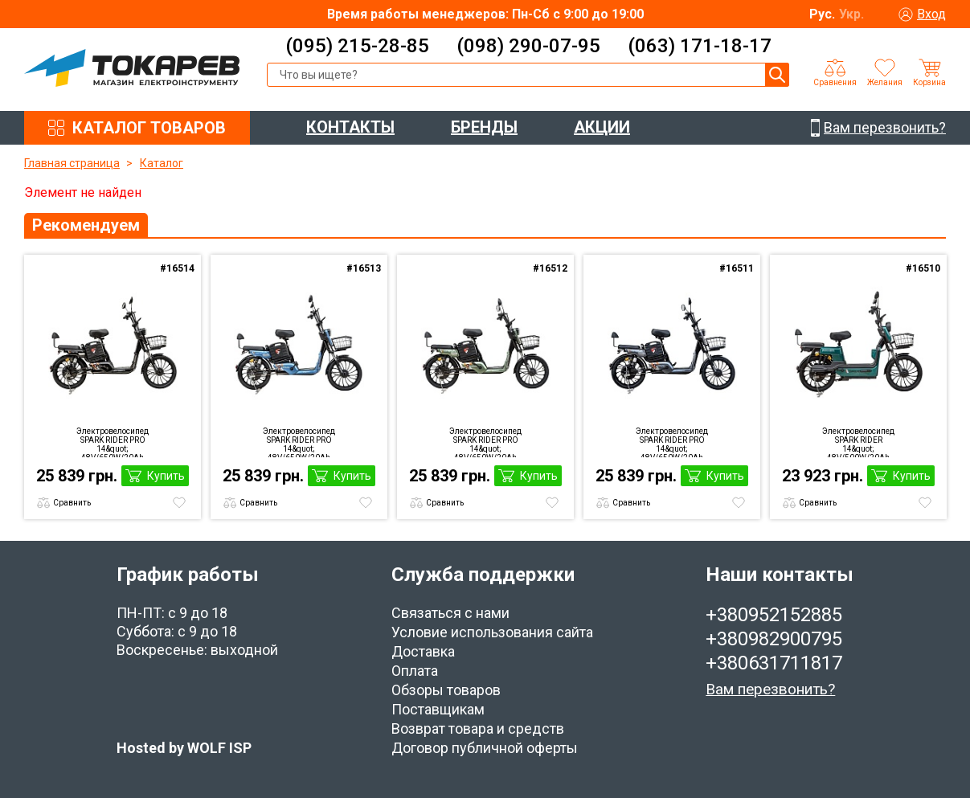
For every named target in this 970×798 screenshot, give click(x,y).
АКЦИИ (602, 127)
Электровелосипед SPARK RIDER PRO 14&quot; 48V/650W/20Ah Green (485, 442)
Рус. (822, 14)
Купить (166, 475)
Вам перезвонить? (770, 689)
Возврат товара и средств (477, 728)
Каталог (161, 163)
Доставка (423, 651)
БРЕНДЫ (484, 127)
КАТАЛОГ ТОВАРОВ (149, 127)
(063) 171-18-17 (699, 46)
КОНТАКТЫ (350, 127)
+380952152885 (774, 615)
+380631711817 (774, 663)
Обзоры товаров (446, 689)
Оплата (414, 670)
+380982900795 (774, 639)
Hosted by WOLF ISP (184, 747)
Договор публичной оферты (484, 747)
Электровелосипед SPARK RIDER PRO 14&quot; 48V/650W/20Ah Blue (299, 442)
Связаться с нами (450, 612)
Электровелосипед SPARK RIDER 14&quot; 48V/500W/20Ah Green (858, 442)
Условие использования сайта (492, 632)
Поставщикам (438, 709)
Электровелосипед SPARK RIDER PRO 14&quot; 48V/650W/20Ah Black (112, 442)
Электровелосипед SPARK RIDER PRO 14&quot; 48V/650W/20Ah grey (672, 442)
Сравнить (72, 502)
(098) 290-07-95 (528, 46)
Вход (931, 14)
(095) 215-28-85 (357, 46)
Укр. (851, 14)
